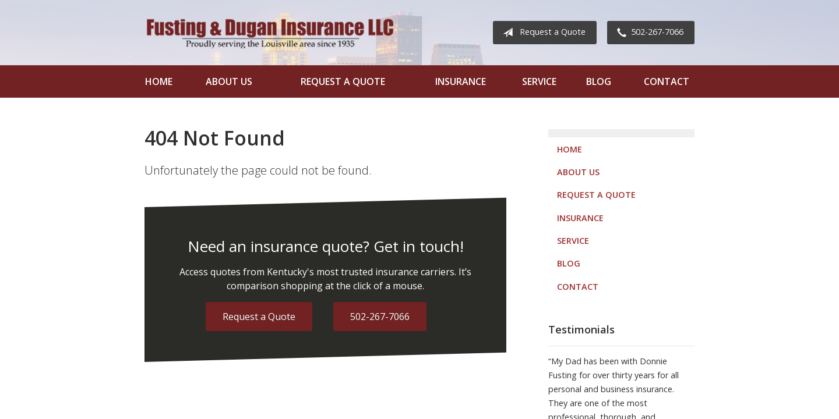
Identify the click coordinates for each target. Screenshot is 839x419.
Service (539, 81)
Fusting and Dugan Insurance (269, 32)
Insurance (460, 81)
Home (158, 81)
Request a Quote (542, 33)
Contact (666, 81)
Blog (598, 81)
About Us (229, 81)
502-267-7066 (647, 33)
